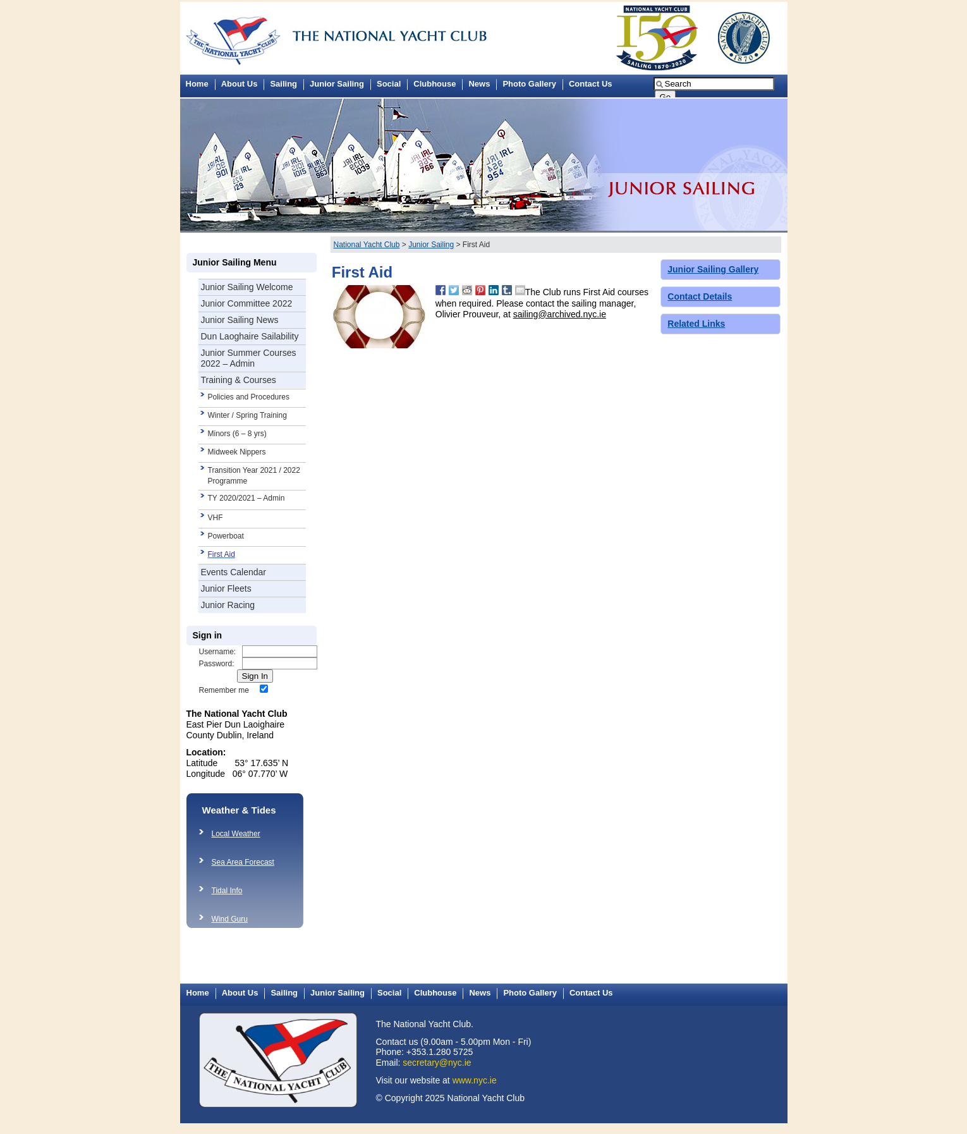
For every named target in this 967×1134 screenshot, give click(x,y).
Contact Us (590, 83)
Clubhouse (434, 83)
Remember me (224, 690)
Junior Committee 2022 (247, 303)
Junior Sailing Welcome (247, 287)
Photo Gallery (529, 83)
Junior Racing (228, 605)
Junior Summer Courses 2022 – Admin (248, 358)
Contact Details (699, 296)
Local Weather (236, 833)
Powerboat (226, 536)
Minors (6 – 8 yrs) (237, 433)
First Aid (221, 554)
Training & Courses (238, 380)
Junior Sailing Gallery (712, 269)
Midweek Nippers (237, 452)
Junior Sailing (337, 83)
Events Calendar (234, 572)
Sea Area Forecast (243, 862)
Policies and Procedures (248, 397)
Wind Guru (230, 919)
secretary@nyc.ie (437, 1063)
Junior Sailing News (240, 320)
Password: (216, 663)
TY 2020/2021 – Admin (246, 498)
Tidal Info (227, 890)
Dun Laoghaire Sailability (250, 336)
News (479, 83)
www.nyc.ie (475, 1080)
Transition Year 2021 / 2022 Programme (254, 475)
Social (389, 83)
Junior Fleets (226, 588)
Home (197, 83)
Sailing (283, 83)
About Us (239, 83)
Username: (217, 651)
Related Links (696, 324)
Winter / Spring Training (247, 415)
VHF (215, 517)
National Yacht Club (367, 244)
